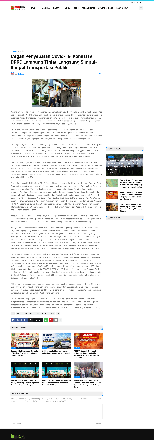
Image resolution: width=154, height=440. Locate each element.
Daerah (56, 8)
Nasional (45, 8)
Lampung (51, 313)
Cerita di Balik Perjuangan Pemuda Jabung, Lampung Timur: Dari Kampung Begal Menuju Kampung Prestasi (131, 183)
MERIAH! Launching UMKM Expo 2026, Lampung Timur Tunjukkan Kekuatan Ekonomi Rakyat (25, 382)
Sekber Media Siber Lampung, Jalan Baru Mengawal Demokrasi (56, 352)
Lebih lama (96, 424)
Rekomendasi (88, 8)
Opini (76, 8)
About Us (140, 2)
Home (133, 2)
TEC (57, 313)
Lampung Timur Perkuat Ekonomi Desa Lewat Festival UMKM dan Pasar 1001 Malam (56, 382)
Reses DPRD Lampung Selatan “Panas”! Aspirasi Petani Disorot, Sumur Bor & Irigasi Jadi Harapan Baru (88, 383)
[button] (141, 8)
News (32, 8)
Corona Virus (27, 313)
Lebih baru (16, 424)
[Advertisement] (57, 33)
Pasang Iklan (122, 8)
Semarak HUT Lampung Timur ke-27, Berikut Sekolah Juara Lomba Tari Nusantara (25, 353)
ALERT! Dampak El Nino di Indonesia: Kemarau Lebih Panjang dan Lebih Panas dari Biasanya (86, 354)
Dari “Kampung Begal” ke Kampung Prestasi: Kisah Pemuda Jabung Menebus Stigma (131, 207)
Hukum (67, 8)
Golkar (43, 313)
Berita (21, 51)
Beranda (14, 51)
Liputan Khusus (105, 8)
